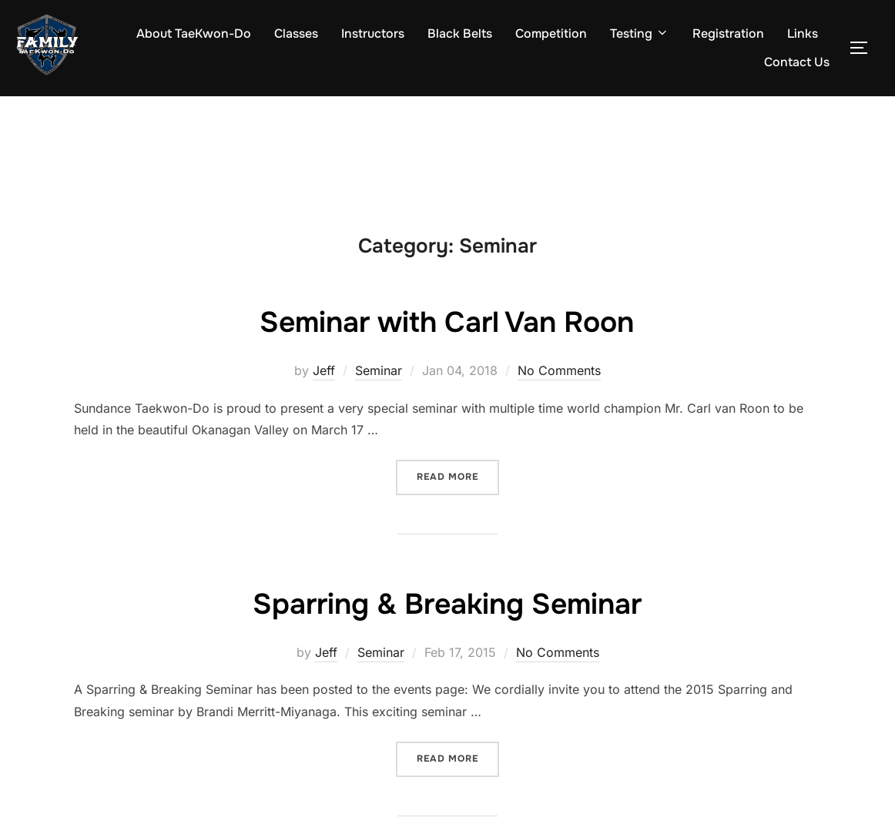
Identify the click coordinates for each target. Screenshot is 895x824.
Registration (728, 33)
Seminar (378, 370)
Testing (639, 33)
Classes (296, 33)
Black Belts (459, 33)
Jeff (324, 370)
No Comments (559, 370)
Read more (458, 471)
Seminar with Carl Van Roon (446, 321)
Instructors (372, 33)
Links (802, 33)
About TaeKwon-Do (193, 33)
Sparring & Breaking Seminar (447, 603)
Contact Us (797, 62)
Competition (551, 33)
